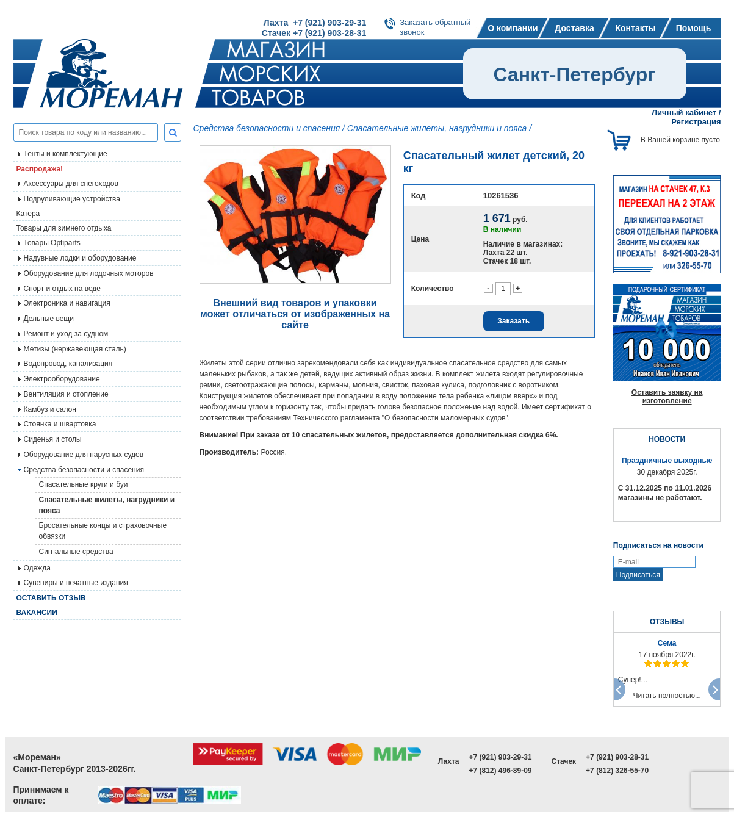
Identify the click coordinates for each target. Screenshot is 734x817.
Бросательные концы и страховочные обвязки (103, 531)
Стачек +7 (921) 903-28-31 (314, 33)
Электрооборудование (62, 379)
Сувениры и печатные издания (76, 582)
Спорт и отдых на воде (62, 288)
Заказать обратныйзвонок (435, 27)
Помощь (693, 28)
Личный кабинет (684, 112)
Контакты (635, 28)
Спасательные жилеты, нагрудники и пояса (107, 505)
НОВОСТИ (667, 439)
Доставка (574, 28)
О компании (513, 28)
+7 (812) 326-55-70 (617, 770)
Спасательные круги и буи (83, 484)
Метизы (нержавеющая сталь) (75, 349)
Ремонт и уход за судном (66, 333)
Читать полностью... (667, 695)
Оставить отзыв (51, 598)
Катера (28, 213)
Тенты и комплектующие (65, 153)
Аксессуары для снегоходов (71, 183)
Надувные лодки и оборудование (80, 258)
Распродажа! (39, 169)
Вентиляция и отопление (66, 394)
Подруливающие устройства (72, 199)
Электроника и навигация (67, 303)
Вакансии (36, 612)
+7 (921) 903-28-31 (617, 757)
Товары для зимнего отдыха (64, 228)
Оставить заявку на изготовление (667, 396)
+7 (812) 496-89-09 (500, 770)
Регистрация (696, 121)
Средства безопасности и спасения (84, 470)
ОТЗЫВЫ (667, 621)
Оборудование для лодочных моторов (89, 273)
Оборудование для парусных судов (84, 454)
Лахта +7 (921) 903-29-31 (315, 22)
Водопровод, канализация (68, 363)
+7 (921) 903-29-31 (500, 757)
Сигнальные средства (76, 551)
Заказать (513, 321)
